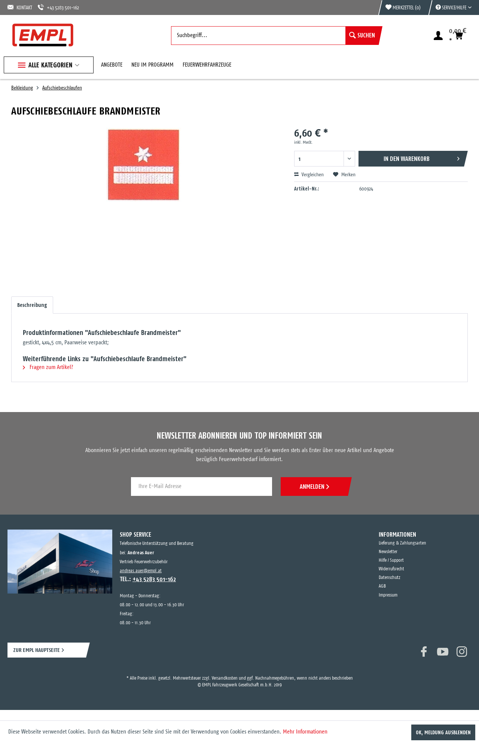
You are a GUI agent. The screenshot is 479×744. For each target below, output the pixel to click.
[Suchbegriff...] (275, 35)
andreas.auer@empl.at (141, 571)
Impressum (388, 595)
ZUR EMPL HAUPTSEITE (36, 650)
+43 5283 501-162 (58, 7)
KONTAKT (19, 7)
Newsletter (388, 552)
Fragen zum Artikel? (48, 367)
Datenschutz (389, 578)
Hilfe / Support (391, 560)
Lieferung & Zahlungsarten (402, 543)
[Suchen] (362, 35)
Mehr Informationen (305, 732)
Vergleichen (309, 174)
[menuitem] (450, 7)
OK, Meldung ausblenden (443, 732)
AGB (382, 586)
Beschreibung (32, 305)
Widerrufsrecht (391, 569)
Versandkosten (225, 678)
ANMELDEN (314, 486)
